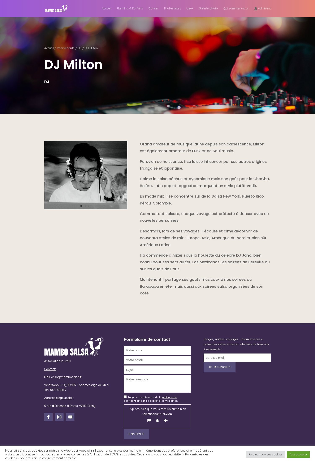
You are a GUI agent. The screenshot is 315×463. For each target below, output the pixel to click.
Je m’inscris (219, 367)
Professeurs (172, 8)
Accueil (106, 8)
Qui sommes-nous (236, 8)
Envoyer (137, 434)
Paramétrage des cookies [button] (265, 454)
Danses (153, 8)
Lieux (189, 8)
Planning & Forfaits (130, 8)
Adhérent (264, 8)
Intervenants (65, 48)
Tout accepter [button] (298, 454)
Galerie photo (208, 8)
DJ (80, 48)
